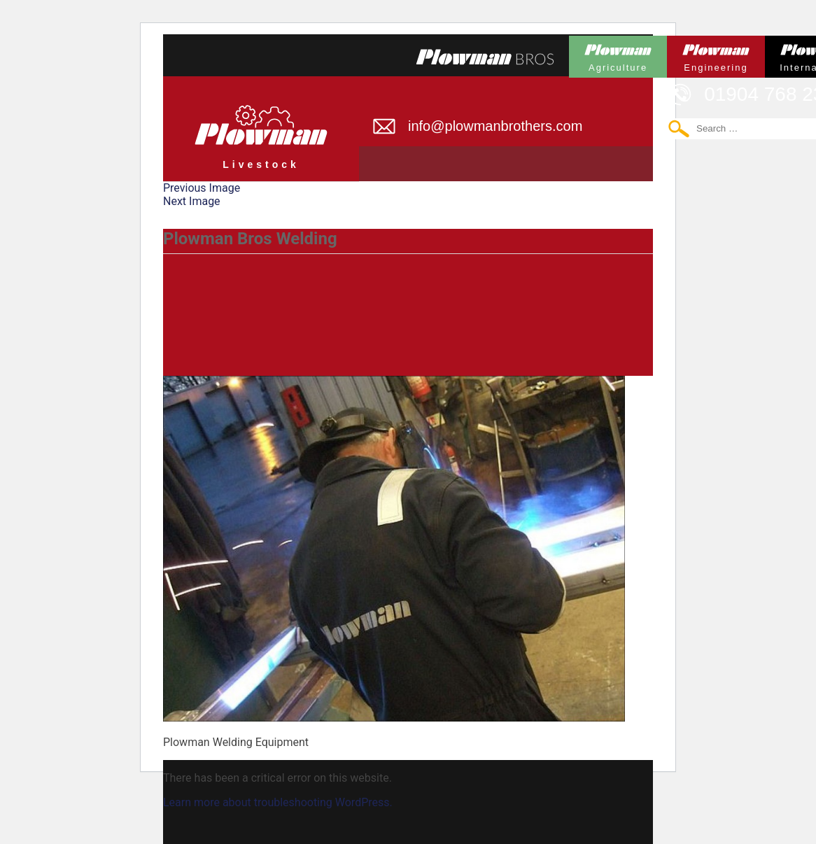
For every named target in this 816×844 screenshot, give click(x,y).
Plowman (618, 54)
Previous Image (201, 188)
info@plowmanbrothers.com (495, 126)
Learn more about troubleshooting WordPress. (278, 802)
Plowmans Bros (485, 57)
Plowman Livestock (261, 123)
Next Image (191, 201)
